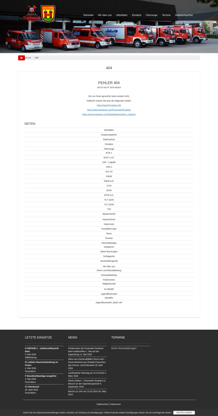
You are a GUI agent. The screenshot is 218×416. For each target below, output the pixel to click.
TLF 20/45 (109, 204)
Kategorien (109, 247)
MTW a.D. (109, 195)
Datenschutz (109, 139)
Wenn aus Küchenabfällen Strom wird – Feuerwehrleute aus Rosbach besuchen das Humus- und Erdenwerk (87, 362)
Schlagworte (109, 256)
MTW (108, 190)
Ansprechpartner (184, 15)
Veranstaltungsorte (109, 261)
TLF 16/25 (109, 200)
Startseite (88, 15)
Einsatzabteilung (109, 275)
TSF (109, 209)
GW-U (109, 167)
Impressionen (109, 219)
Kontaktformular (109, 229)
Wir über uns (105, 15)
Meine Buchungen (109, 251)
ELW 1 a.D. (109, 157)
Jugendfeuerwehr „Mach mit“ (109, 302)
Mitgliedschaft (109, 283)
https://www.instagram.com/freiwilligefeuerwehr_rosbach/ (109, 114)
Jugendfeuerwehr (109, 294)
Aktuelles (109, 298)
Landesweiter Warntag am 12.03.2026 (86, 373)
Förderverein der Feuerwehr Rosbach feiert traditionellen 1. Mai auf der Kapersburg (85, 351)
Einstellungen (184, 413)
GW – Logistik (109, 162)
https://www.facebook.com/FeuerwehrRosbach (109, 110)
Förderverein (109, 280)
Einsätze (136, 15)
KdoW (109, 176)
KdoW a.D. (109, 181)
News (109, 233)
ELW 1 (109, 153)
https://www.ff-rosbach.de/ (109, 105)
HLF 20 (109, 171)
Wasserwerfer (109, 214)
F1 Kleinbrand (32, 387)
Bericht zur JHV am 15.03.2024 (83, 391)
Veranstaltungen (109, 243)
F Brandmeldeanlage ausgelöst (40, 376)
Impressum (109, 224)
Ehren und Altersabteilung (109, 270)
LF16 (109, 185)
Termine (166, 15)
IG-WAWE (109, 289)
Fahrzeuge (151, 15)
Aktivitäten (121, 15)
